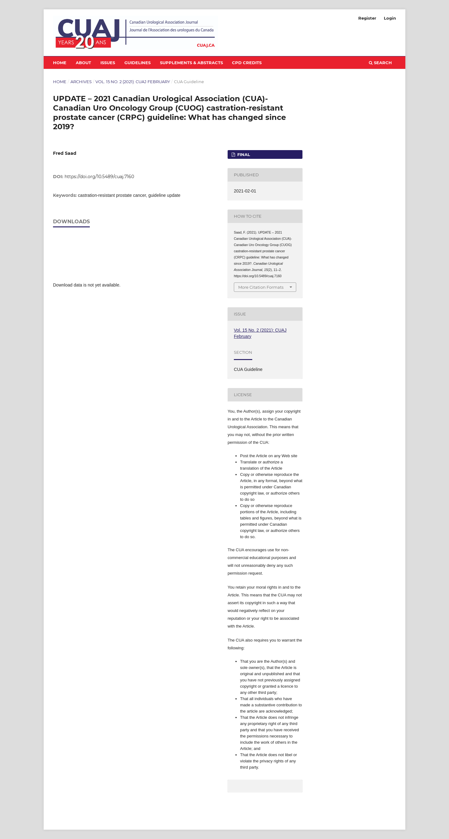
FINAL (243, 154)
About (83, 62)
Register (367, 18)
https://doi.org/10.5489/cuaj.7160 (99, 176)
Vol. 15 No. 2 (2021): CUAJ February (132, 81)
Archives (81, 81)
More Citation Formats (260, 287)
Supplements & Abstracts (191, 62)
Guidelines (137, 62)
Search (380, 62)
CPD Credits (247, 62)
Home (59, 62)
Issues (107, 62)
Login (390, 18)
